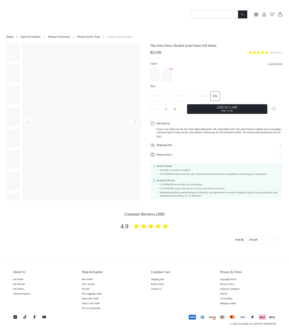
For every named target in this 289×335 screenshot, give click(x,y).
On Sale (86, 288)
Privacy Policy (227, 284)
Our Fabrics (18, 288)
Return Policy (157, 284)
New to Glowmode (91, 308)
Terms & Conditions (230, 288)
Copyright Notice (228, 279)
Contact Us (156, 288)
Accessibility (226, 298)
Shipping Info (157, 279)
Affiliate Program (21, 293)
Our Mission (19, 284)
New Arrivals (88, 284)
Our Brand (18, 279)
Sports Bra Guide (90, 298)
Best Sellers (87, 279)
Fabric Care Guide (91, 303)
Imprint (223, 293)
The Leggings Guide (92, 293)
